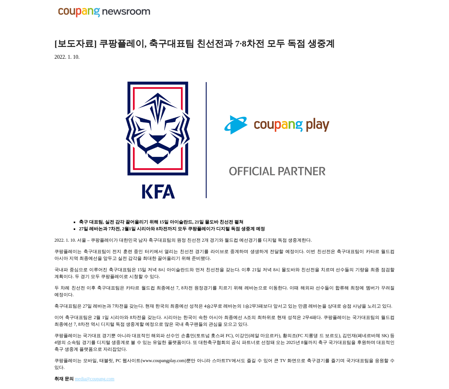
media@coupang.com (95, 378)
